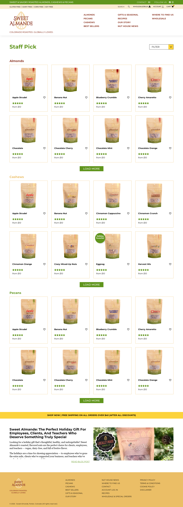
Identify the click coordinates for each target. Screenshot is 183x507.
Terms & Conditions (150, 483)
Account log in (110, 490)
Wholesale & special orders (117, 496)
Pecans (88, 18)
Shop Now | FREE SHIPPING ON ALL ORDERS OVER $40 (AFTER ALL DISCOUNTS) (91, 415)
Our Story (124, 22)
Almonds (89, 15)
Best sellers (91, 26)
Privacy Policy (147, 480)
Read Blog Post (80, 461)
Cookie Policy (147, 486)
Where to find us (162, 15)
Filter (155, 47)
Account (158, 6)
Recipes (122, 18)
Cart (169, 6)
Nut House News (128, 26)
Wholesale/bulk (142, 6)
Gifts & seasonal (128, 15)
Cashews (89, 22)
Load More (91, 168)
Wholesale (159, 18)
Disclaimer (145, 490)
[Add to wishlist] (44, 97)
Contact (143, 2)
